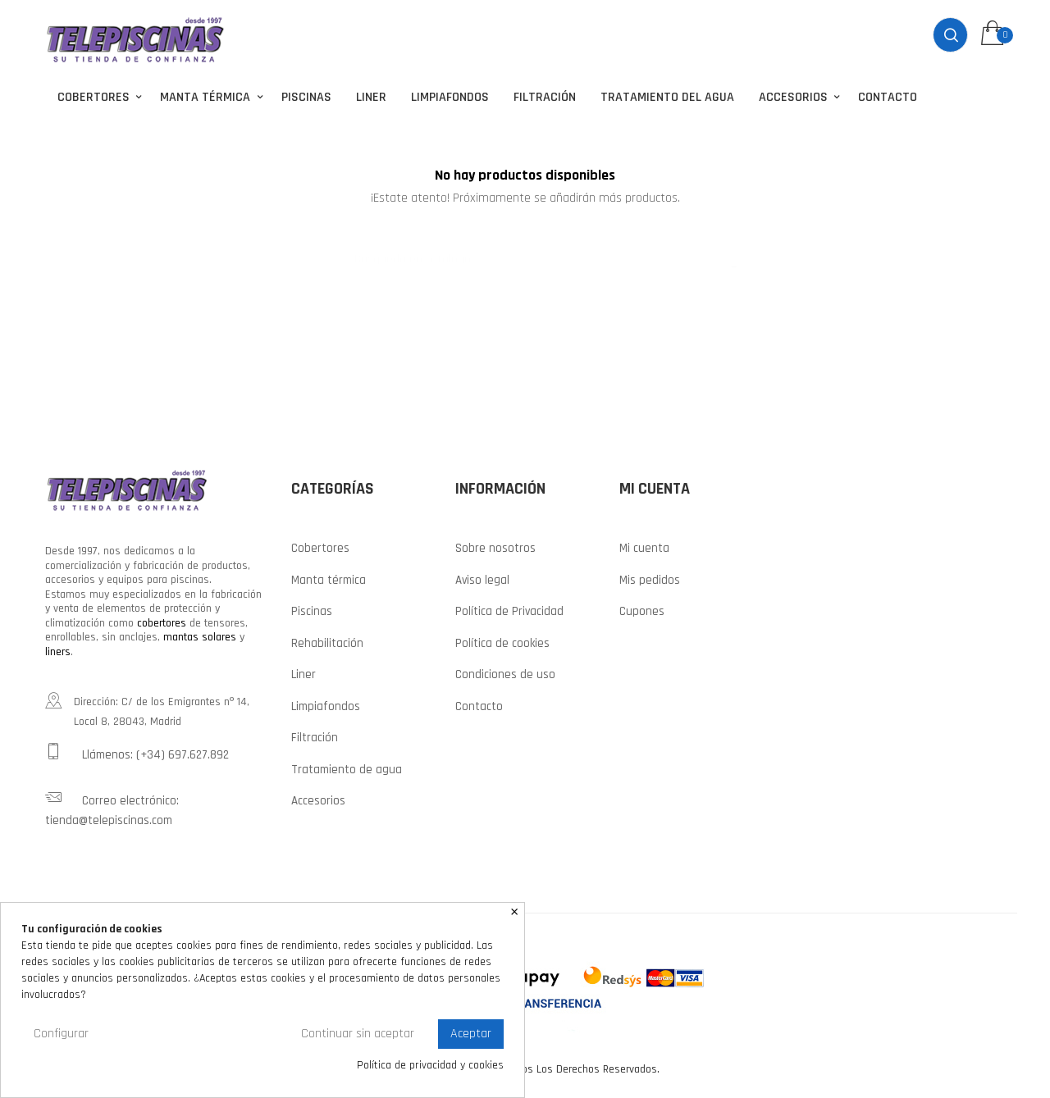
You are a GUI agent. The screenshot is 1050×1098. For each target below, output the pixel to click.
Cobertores (320, 546)
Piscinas (311, 609)
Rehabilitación (327, 641)
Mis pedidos (649, 577)
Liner (303, 673)
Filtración (314, 736)
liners (58, 649)
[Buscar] (525, 249)
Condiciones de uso (505, 673)
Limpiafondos (325, 704)
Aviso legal (482, 577)
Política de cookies (502, 641)
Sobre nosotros (495, 546)
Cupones (641, 609)
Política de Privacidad (509, 609)
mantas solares (199, 635)
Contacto (479, 704)
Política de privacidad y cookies (430, 1066)
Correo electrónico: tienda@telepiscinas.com (112, 807)
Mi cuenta (644, 546)
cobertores (161, 620)
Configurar (61, 1033)
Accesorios (318, 799)
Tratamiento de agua (346, 767)
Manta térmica (328, 577)
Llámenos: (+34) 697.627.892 (137, 751)
